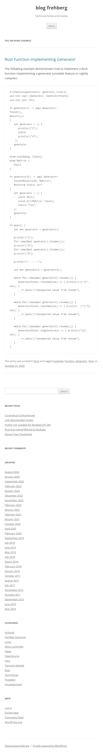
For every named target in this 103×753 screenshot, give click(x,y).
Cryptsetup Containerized (20, 415)
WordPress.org (13, 722)
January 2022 (12, 510)
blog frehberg (51, 8)
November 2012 (14, 590)
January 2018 (12, 571)
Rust (36, 361)
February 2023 (13, 486)
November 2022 (14, 500)
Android (9, 632)
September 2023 (14, 481)
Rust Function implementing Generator (40, 59)
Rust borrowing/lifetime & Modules (25, 429)
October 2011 (12, 594)
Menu (52, 25)
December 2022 (14, 495)
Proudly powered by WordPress (50, 745)
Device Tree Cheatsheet (18, 434)
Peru (7, 661)
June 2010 (10, 604)
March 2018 (11, 561)
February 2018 (13, 566)
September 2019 (14, 538)
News (8, 651)
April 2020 (10, 528)
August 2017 (12, 580)
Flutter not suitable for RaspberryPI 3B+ (28, 425)
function (69, 361)
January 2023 (12, 491)
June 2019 (10, 547)
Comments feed (14, 717)
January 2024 (12, 476)
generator (81, 361)
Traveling (10, 679)
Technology (11, 675)
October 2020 (12, 524)
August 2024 (12, 472)
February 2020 (13, 533)
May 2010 (10, 609)
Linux (8, 642)
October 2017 (12, 576)
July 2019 (10, 543)
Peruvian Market (14, 665)
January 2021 (12, 519)
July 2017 (10, 585)
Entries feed (12, 712)
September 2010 (14, 599)
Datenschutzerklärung (17, 745)
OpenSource (12, 656)
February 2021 (13, 514)
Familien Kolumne (15, 637)
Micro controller (14, 646)
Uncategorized (13, 684)
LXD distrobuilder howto (19, 420)
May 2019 (10, 552)
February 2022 (13, 505)
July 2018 (10, 557)
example (58, 361)
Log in (8, 708)
